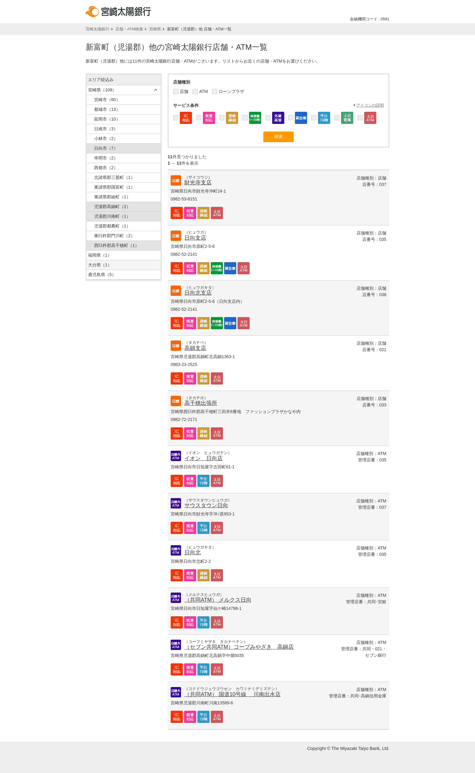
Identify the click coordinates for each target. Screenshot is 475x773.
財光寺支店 (198, 183)
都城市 (107, 109)
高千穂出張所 (200, 403)
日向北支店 (198, 293)
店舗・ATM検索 (129, 29)
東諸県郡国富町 (114, 187)
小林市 (106, 138)
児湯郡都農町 (112, 226)
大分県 (100, 264)
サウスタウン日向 (206, 505)
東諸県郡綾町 (112, 196)
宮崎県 (155, 29)
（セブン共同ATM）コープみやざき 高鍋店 (239, 647)
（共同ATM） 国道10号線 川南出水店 (232, 694)
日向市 (106, 148)
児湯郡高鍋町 (112, 206)
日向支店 (195, 238)
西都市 (106, 167)
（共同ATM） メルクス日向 (217, 600)
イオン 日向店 (203, 458)
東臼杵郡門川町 (114, 235)
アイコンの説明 (370, 105)
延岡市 (107, 119)
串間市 (106, 158)
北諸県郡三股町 (114, 177)
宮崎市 (107, 99)
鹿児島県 (102, 274)
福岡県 (100, 255)
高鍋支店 (195, 348)
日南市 (106, 128)
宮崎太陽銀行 (97, 29)
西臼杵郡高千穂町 (116, 245)
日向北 (192, 552)
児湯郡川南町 (112, 216)
